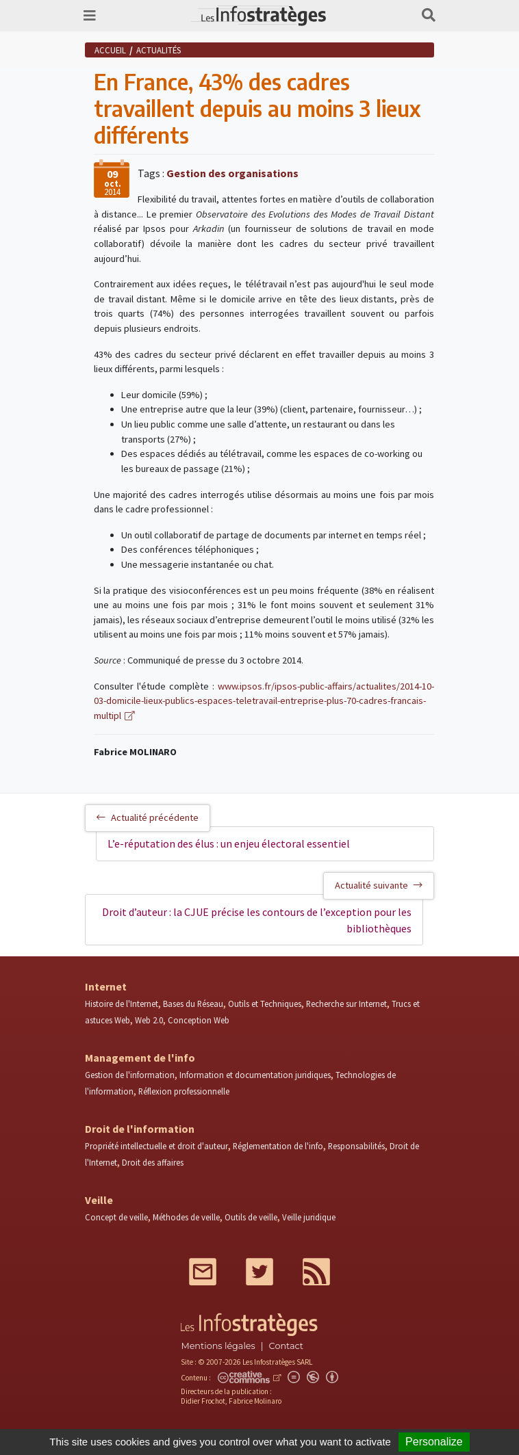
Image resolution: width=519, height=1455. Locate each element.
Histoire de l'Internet (121, 1003)
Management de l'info (140, 1057)
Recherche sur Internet (346, 1003)
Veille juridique (309, 1216)
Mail (202, 1271)
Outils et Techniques (264, 1003)
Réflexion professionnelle (183, 1091)
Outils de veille (251, 1216)
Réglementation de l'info (278, 1145)
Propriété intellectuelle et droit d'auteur (156, 1145)
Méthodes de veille (186, 1216)
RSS (316, 1271)
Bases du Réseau (193, 1003)
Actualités (158, 49)
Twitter (259, 1271)
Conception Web (198, 1019)
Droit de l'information (139, 1129)
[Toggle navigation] (90, 15)
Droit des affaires (152, 1162)
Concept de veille (116, 1216)
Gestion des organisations (232, 173)
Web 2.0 (149, 1019)
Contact (286, 1346)
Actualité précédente (148, 817)
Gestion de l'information (130, 1074)
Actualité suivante (378, 885)
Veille (99, 1200)
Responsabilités (356, 1145)
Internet (106, 986)
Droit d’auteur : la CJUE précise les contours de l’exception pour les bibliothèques (257, 920)
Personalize (434, 1441)
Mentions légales (218, 1346)
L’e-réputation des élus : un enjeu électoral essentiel (228, 843)
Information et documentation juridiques (255, 1074)
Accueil (110, 49)
